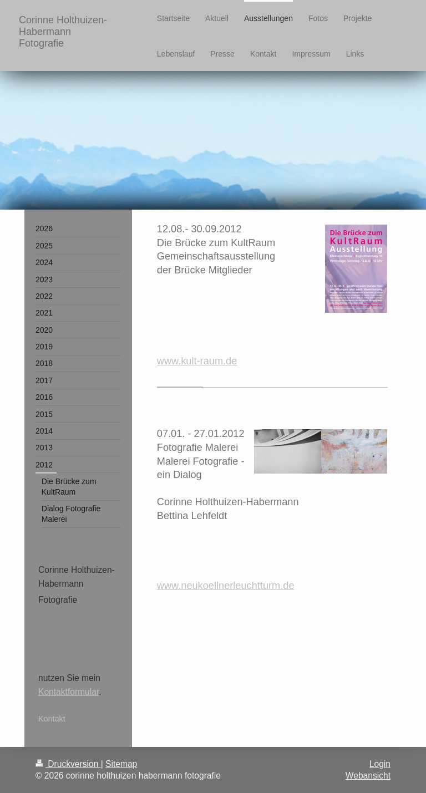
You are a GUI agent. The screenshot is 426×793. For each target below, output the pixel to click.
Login (379, 764)
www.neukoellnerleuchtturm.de (226, 585)
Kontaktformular (68, 692)
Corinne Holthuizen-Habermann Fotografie (63, 31)
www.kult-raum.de (197, 361)
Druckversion (68, 764)
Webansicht (368, 775)
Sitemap (121, 764)
